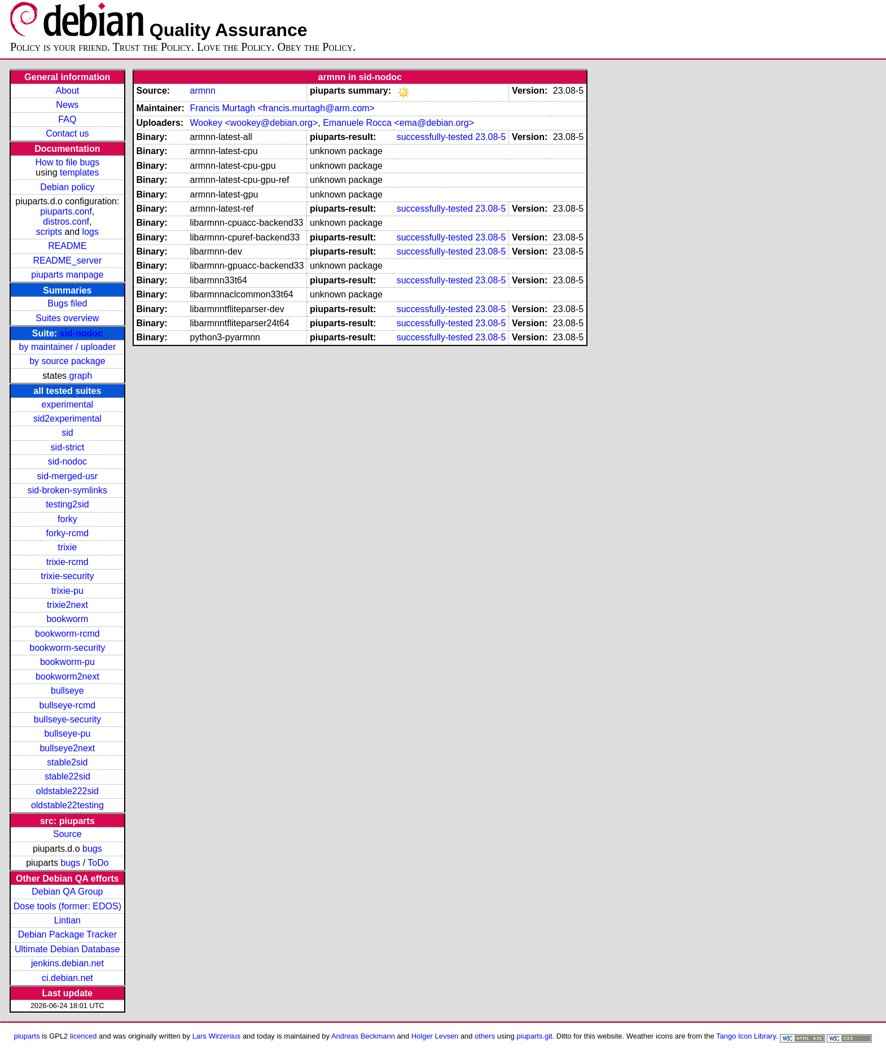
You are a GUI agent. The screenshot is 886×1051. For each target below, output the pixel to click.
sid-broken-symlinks (67, 490)
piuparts (27, 1036)
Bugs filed (67, 303)
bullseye (67, 690)
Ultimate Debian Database (67, 949)
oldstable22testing (67, 805)
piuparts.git (534, 1036)
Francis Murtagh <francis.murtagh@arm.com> (282, 108)
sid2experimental (67, 418)
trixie (67, 547)
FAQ (67, 119)
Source (67, 834)
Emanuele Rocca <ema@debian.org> (398, 123)
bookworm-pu (67, 662)
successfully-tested (435, 137)
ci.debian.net (67, 978)
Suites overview (67, 318)
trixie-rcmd (67, 562)
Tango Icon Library (746, 1036)
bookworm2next (67, 676)
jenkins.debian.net (67, 963)
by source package (67, 361)
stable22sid (67, 776)
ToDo (97, 863)
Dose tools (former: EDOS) (67, 906)
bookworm (67, 619)
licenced (83, 1036)
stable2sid (67, 762)
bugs (92, 848)
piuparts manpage (67, 274)
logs (90, 232)
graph (80, 375)
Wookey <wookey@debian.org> (254, 123)
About (67, 90)
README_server (67, 260)
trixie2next (67, 605)
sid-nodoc (81, 333)
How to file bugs (67, 162)
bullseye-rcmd (68, 705)
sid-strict (68, 447)
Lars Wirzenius (216, 1036)
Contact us (67, 133)
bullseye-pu (67, 733)
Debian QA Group (67, 891)
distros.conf (66, 221)
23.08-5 (490, 137)
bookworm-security (67, 648)
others (485, 1036)
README (67, 246)
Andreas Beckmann (363, 1036)
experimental (68, 404)
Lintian (67, 920)
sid (67, 432)
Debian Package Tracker (67, 934)
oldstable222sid (67, 791)
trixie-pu (67, 590)
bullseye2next (67, 748)
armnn (202, 90)
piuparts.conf (66, 211)
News (67, 105)
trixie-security (67, 576)
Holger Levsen (435, 1036)
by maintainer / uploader (67, 347)
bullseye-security (67, 719)
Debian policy (67, 187)
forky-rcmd (67, 533)
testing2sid (67, 504)
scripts (49, 232)
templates (79, 172)
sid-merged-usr (67, 476)
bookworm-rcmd (67, 633)
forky (67, 519)
